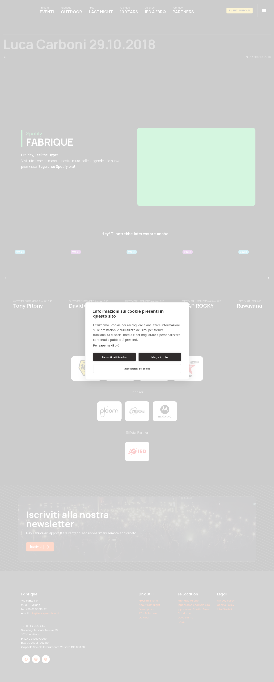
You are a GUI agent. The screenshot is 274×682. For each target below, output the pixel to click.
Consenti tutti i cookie (114, 357)
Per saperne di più (106, 345)
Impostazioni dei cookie (137, 368)
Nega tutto (159, 357)
